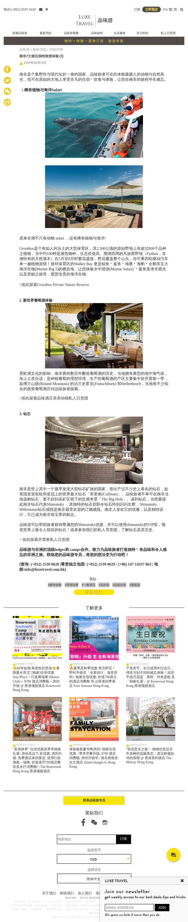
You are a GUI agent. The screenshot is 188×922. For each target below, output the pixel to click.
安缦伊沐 (19, 901)
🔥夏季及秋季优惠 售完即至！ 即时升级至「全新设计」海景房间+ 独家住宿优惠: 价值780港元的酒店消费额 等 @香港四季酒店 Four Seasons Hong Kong (93, 677)
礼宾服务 (120, 33)
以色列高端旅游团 (21, 905)
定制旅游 (36, 909)
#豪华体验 (54, 585)
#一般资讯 (88, 585)
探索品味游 (19, 33)
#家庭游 (134, 585)
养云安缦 (34, 901)
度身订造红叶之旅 (77, 909)
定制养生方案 (54, 909)
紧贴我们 (94, 592)
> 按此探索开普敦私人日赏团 (44, 539)
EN (165, 9)
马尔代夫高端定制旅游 (95, 905)
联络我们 (67, 893)
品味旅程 (97, 33)
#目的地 (104, 585)
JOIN (162, 908)
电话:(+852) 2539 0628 (20, 9)
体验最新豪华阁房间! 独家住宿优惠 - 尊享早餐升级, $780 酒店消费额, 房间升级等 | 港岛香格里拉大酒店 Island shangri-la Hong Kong (93, 757)
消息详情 (56, 49)
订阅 (137, 9)
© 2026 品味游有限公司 (92, 897)
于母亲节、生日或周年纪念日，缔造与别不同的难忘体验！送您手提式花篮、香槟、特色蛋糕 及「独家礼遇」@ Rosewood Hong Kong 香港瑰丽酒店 (150, 677)
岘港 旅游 (72, 905)
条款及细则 (71, 897)
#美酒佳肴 (71, 585)
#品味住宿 (119, 585)
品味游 (24, 49)
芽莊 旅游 (56, 905)
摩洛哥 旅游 (20, 909)
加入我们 (85, 893)
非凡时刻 (142, 33)
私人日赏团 (168, 33)
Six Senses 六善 (52, 901)
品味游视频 (71, 33)
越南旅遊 (41, 905)
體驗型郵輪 (96, 913)
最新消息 (45, 33)
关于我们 (49, 893)
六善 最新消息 (73, 901)
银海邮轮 (91, 901)
